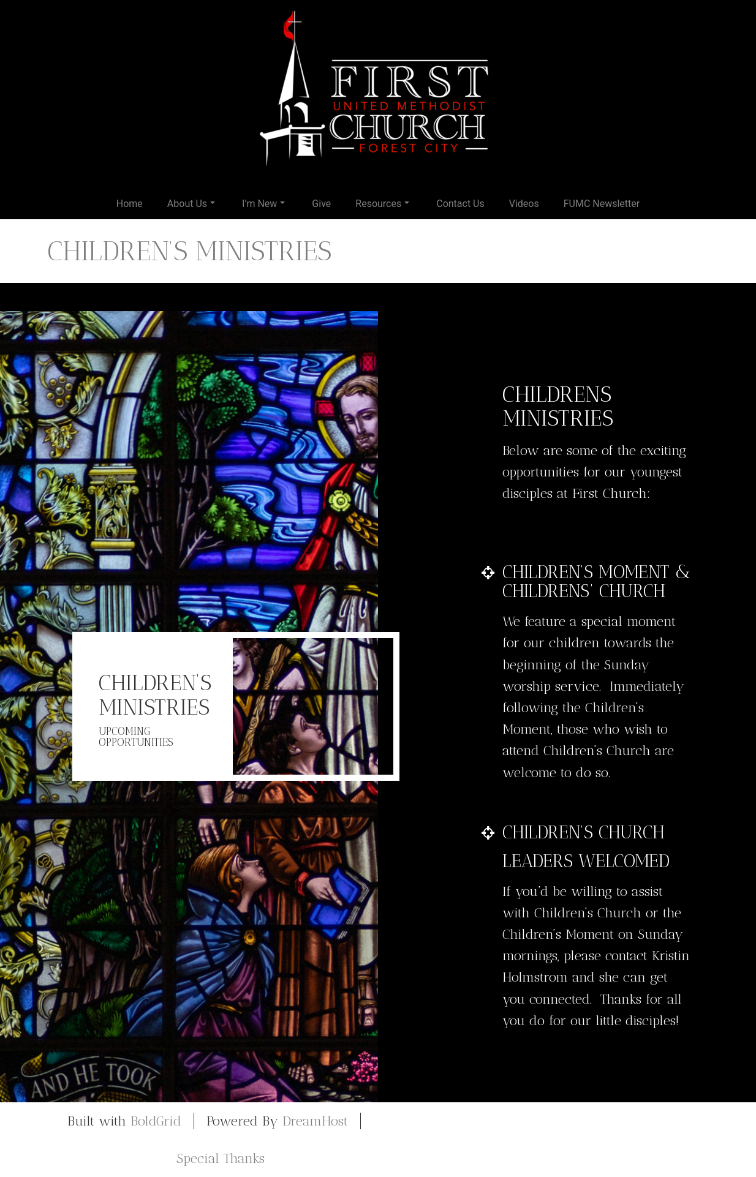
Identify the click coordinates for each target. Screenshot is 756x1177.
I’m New (263, 203)
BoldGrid (155, 1121)
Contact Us (460, 203)
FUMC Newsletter (602, 203)
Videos (524, 203)
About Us (191, 203)
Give (321, 203)
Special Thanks (220, 1158)
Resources (382, 203)
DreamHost (315, 1121)
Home (129, 203)
